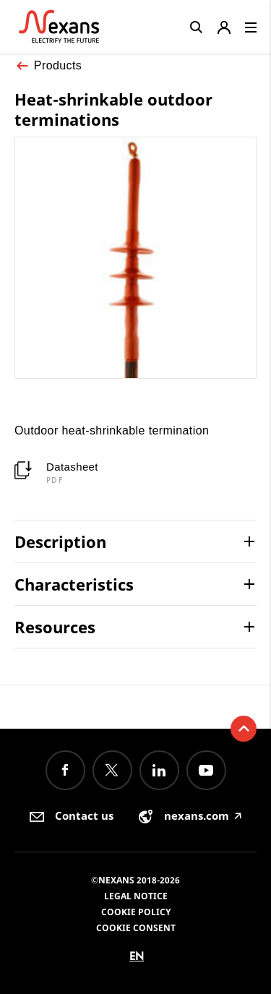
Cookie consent (136, 928)
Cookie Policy (136, 912)
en (136, 956)
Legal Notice (136, 896)
